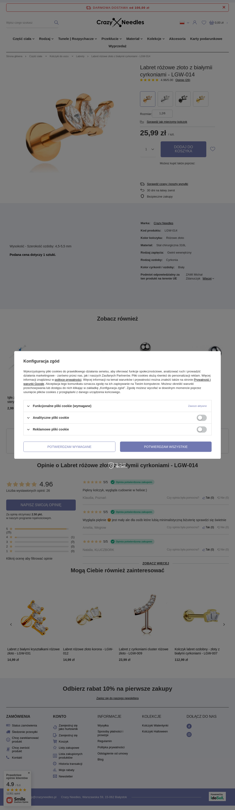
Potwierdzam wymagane (70, 447)
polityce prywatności (68, 379)
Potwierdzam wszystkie (166, 447)
